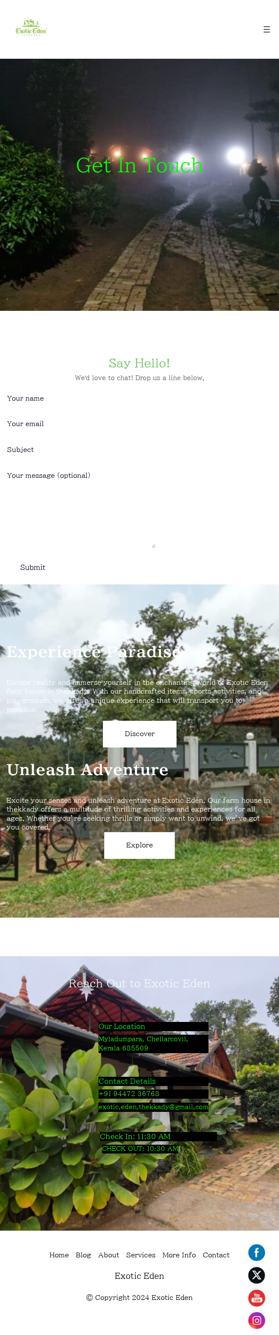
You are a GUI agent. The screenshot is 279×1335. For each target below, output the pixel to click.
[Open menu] (266, 29)
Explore (139, 858)
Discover (140, 747)
